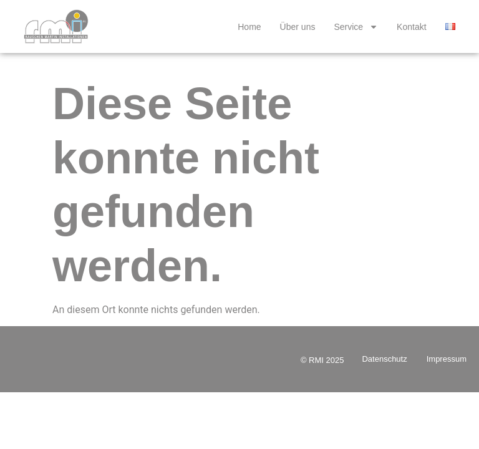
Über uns (298, 27)
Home (249, 27)
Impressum (447, 359)
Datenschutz (384, 359)
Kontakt (411, 27)
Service (356, 26)
